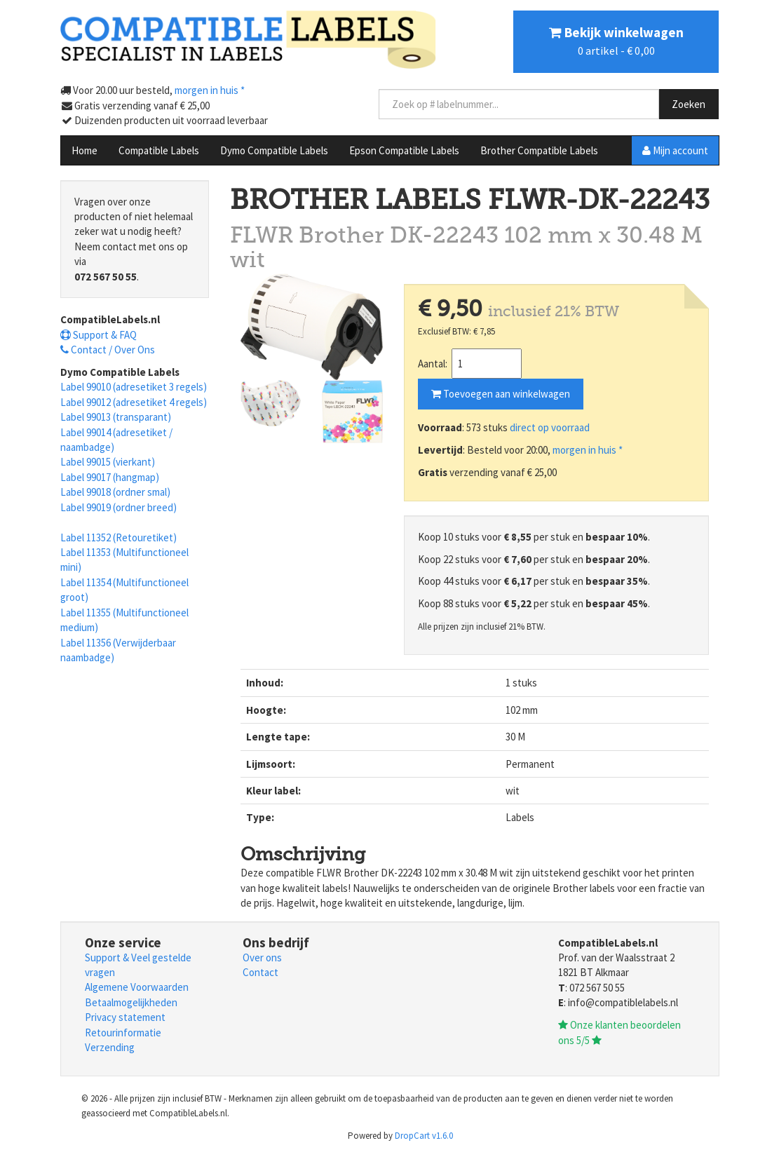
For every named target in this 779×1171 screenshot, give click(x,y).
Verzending (110, 1047)
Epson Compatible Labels (404, 150)
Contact (260, 972)
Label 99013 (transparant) (115, 417)
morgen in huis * (588, 449)
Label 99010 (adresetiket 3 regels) (133, 386)
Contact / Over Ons (107, 349)
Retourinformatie (123, 1032)
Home (84, 150)
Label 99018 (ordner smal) (115, 492)
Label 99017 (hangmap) (109, 477)
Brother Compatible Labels (539, 150)
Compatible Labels (158, 150)
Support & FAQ (98, 334)
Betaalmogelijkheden (131, 1002)
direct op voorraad (550, 427)
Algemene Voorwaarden (137, 987)
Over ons (262, 957)
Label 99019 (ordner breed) (118, 507)
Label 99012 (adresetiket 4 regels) (133, 402)
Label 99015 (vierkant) (107, 461)
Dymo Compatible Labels (274, 150)
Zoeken (688, 104)
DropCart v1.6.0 (424, 1136)
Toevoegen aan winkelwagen (500, 393)
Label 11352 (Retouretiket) (118, 537)
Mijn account (675, 150)
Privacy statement (125, 1017)
